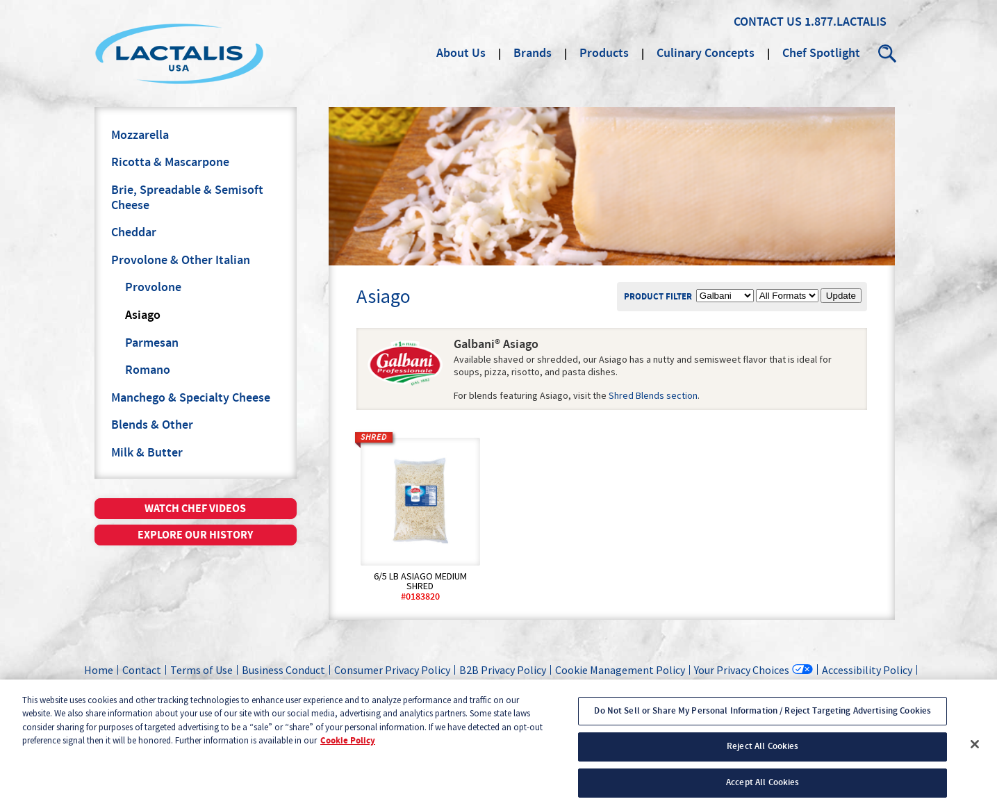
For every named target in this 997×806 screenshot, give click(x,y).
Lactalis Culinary (179, 53)
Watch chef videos (195, 508)
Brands (532, 53)
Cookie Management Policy (620, 670)
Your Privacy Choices (741, 669)
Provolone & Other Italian (180, 260)
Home (98, 670)
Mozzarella (140, 135)
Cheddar (133, 232)
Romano (147, 370)
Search (888, 53)
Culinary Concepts (706, 53)
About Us (461, 53)
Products (604, 53)
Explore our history (195, 535)
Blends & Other (152, 425)
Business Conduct (283, 670)
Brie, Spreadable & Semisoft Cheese (187, 198)
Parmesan (152, 343)
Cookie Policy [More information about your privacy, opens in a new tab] (347, 749)
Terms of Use (201, 670)
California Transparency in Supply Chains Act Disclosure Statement (467, 686)
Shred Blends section (653, 395)
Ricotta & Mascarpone (170, 162)
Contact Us (768, 22)
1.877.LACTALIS (846, 22)
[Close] (974, 752)
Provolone (153, 287)
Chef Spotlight (821, 53)
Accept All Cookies (762, 790)
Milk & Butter (147, 453)
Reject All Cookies (762, 755)
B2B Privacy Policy (502, 670)
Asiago (142, 315)
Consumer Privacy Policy (392, 670)
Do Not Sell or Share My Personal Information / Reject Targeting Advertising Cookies (762, 719)
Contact (141, 670)
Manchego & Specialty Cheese (190, 398)
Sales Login (660, 686)
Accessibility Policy (867, 670)
